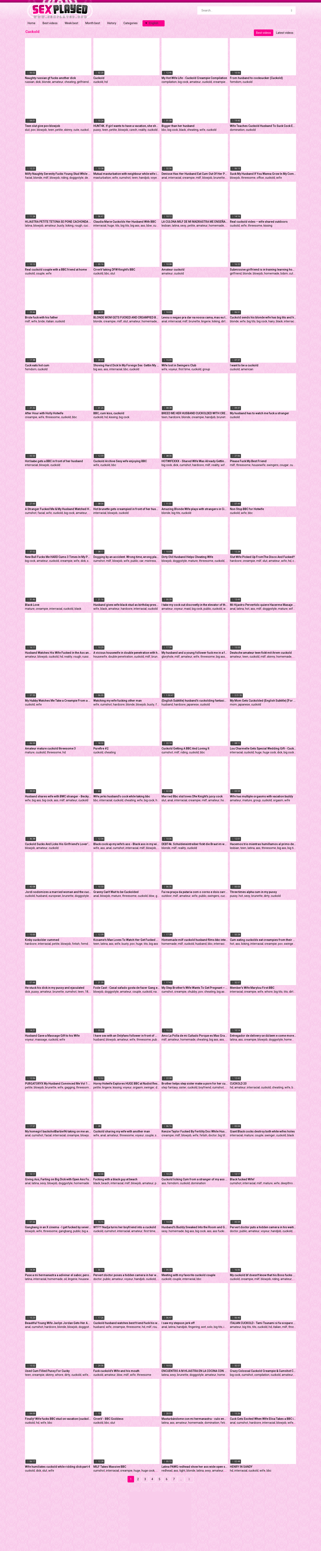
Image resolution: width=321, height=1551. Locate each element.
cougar (284, 465)
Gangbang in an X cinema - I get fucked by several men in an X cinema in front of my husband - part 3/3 (58, 1227)
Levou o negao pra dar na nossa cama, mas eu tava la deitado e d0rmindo (195, 317)
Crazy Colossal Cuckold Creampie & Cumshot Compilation (263, 1371)
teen (51, 129)
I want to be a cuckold (244, 365)
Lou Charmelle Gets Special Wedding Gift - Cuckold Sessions (263, 748)
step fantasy (170, 1087)
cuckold (98, 82)
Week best (71, 23)
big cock (183, 82)
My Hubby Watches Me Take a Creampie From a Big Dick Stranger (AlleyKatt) (58, 700)
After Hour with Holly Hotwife (44, 413)
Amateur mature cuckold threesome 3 (50, 748)
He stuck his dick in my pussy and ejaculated (54, 987)
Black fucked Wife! (242, 1179)
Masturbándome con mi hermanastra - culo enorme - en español (195, 1418)
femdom (235, 82)
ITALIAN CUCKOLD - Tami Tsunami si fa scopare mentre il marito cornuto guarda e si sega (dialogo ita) (263, 1323)
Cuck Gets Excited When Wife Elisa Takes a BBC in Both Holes (263, 1418)
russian (29, 82)
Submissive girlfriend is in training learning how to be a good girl (263, 269)
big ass (134, 225)
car (141, 560)
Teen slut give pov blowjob (42, 126)
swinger (149, 1087)
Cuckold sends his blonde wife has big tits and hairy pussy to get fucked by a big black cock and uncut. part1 (263, 317)
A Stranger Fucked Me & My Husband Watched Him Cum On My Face (58, 509)
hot (247, 608)
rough (78, 225)
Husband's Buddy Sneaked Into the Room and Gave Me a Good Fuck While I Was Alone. (195, 1227)
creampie (219, 82)
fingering (194, 1327)
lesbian (166, 225)
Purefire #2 (101, 748)
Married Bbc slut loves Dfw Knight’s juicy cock (192, 796)
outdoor (167, 895)
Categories (130, 23)
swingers (272, 465)
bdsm (284, 273)
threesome (248, 177)
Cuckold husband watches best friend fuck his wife (126, 1323)
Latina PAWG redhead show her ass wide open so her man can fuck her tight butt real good (195, 1466)
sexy (183, 225)
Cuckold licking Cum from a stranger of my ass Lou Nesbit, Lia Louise (195, 1179)
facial (28, 177)
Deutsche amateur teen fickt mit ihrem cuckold (261, 652)
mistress (150, 560)
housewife (259, 465)
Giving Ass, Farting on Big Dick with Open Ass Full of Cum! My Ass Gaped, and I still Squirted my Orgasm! (58, 1179)
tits (117, 225)
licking (69, 225)
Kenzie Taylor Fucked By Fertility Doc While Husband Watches (195, 1131)
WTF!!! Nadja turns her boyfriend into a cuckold (124, 1227)
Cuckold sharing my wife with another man (121, 1131)
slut (27, 129)
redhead (167, 1470)
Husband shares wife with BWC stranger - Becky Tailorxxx (58, 796)
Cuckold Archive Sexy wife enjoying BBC (120, 461)
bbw (149, 225)
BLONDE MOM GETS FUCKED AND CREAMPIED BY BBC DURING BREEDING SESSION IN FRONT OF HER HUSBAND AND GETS (126, 317)
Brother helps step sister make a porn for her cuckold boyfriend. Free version (195, 1083)
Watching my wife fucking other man (117, 700)
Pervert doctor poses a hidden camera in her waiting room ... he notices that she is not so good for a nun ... (126, 1275)
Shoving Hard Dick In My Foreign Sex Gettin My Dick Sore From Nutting (126, 365)
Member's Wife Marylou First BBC (252, 987)
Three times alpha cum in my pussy (253, 892)
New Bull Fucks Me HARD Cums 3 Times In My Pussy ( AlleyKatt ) (58, 557)
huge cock (269, 752)
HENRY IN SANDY (241, 1466)
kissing (267, 225)
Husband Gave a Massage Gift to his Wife (52, 1035)
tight (182, 1470)
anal (164, 177)
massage (41, 1039)
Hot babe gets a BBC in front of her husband (54, 461)
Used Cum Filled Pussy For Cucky (47, 1371)
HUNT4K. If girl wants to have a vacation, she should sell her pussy (126, 126)
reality (142, 129)
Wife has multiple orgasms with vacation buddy (261, 796)
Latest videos (284, 32)
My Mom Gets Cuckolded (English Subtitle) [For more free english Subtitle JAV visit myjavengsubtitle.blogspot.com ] (263, 700)
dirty (224, 321)
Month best (92, 23)
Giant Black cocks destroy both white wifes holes (262, 1131)
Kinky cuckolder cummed (42, 939)
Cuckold (98, 78)
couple (40, 273)
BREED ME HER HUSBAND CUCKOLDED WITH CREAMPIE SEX (195, 413)
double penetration (120, 656)
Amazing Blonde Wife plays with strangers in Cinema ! (195, 509)
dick (38, 82)
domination (237, 129)
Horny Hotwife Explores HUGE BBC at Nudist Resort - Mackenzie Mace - (126, 1083)
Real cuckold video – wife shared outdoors (259, 221)
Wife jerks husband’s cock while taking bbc (121, 796)
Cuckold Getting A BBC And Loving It (185, 748)
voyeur (155, 177)
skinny (68, 129)
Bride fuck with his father (41, 317)
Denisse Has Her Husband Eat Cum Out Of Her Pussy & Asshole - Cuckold (195, 173)
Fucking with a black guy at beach (115, 1179)
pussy (97, 129)
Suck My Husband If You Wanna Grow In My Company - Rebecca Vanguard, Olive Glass (263, 173)
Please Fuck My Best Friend (248, 461)
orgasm (278, 800)
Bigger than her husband (178, 126)
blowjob (42, 129)
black (182, 129)
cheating (70, 82)
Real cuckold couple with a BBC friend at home (56, 269)
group (206, 369)
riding (64, 177)
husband (167, 704)
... (181, 1479)
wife (202, 129)
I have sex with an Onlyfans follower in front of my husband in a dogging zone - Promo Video (126, 1035)
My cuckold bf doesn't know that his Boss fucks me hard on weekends (263, 1275)
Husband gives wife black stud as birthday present (126, 604)
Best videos (50, 23)
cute (76, 129)
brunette (219, 177)
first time (184, 369)
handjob (144, 177)
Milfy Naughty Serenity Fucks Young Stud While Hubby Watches (58, 173)
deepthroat (288, 1183)
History (111, 23)
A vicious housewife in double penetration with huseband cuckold (126, 652)
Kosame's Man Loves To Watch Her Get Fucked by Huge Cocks (126, 939)
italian (50, 321)
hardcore (174, 417)
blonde (46, 82)
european (55, 895)
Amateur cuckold (173, 269)
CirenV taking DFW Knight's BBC (114, 269)
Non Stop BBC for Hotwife (247, 509)
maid (187, 608)
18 (86, 991)
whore (268, 991)
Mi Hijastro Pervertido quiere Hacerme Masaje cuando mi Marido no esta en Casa (263, 604)
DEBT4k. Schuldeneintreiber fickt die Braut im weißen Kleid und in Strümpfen (195, 844)
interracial (174, 177)
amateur (57, 82)
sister (182, 1087)
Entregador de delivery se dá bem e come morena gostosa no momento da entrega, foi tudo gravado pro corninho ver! (263, 1035)
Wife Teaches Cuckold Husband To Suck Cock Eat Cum (263, 126)
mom (233, 704)
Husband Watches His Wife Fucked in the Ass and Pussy (58, 652)
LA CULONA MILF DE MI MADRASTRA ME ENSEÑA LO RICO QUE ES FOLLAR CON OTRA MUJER (195, 221)
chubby (192, 991)
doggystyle (76, 177)
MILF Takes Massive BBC (109, 1466)
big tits (125, 225)
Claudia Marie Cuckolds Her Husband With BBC (124, 221)
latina (28, 225)
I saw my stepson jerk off (178, 1323)
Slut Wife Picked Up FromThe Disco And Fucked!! (262, 557)
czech (133, 129)
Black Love (32, 604)
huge (110, 225)
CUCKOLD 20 (238, 1083)
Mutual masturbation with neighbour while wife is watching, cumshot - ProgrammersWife (126, 173)
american (247, 369)
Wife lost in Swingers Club (179, 365)
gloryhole (167, 656)
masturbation (102, 177)
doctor (212, 1135)
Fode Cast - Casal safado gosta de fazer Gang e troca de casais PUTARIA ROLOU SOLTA (126, 987)
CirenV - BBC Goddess (108, 1418)
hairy (271, 321)
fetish (159, 704)
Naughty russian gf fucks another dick (50, 78)
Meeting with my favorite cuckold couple (188, 1275)
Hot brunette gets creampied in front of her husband (126, 509)
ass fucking (220, 1231)
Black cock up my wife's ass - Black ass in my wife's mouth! (126, 844)
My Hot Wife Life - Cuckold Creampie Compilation (194, 78)
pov (33, 129)
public (134, 560)
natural (158, 991)
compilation (169, 82)
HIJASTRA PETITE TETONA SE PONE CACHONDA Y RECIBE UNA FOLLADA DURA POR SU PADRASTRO (58, 221)
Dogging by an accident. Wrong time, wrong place (126, 557)
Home (31, 23)
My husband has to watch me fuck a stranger (259, 413)
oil (65, 1279)
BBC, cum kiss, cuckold (108, 413)
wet (203, 1327)
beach (105, 1183)
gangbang (65, 1231)
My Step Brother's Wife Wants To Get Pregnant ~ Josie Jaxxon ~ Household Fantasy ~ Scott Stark (195, 987)
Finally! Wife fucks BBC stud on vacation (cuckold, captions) (58, 1418)
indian (227, 1327)
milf (46, 177)
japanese (193, 704)
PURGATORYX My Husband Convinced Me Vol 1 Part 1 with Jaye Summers (58, 1083)
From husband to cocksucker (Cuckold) (256, 78)
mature (193, 560)
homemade (216, 225)
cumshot (125, 177)
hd (106, 82)
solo (209, 1327)
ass (143, 225)
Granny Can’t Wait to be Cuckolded (116, 892)
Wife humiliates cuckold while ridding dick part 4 (57, 1466)
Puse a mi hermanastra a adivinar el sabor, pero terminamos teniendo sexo (58, 1275)
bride (41, 321)
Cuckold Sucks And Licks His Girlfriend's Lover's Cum (58, 844)
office (260, 177)
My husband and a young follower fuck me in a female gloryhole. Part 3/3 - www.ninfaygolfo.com (195, 652)
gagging (69, 1087)
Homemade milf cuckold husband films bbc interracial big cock (195, 939)
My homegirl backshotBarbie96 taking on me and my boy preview (58, 1131)
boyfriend (205, 1087)
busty (60, 225)
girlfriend (83, 82)
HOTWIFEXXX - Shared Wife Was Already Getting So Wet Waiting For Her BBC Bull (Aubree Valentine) (195, 461)
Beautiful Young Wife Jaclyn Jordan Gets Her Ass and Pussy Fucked (58, 1323)
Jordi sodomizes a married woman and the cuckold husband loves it (58, 892)
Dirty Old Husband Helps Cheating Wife (187, 557)
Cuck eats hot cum (37, 365)
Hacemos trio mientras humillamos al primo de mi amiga (263, 844)
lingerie (206, 321)
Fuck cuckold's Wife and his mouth (116, 1371)
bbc (164, 129)
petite (59, 129)
